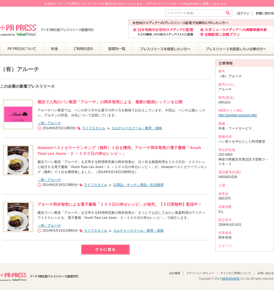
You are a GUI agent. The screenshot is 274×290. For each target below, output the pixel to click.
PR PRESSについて (22, 48)
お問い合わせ (263, 13)
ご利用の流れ (83, 48)
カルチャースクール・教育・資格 (137, 128)
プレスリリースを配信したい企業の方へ (236, 48)
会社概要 (174, 273)
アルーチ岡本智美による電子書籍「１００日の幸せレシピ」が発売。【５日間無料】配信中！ (119, 204)
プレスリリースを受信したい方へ (165, 48)
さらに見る (105, 250)
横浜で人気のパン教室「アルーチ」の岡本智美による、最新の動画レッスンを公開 (109, 102)
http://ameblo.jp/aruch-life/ (237, 115)
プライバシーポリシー (200, 273)
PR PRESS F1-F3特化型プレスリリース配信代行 (39, 276)
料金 (55, 48)
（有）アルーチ (49, 123)
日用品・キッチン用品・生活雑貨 (138, 185)
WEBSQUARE (230, 278)
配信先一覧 (117, 48)
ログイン (244, 13)
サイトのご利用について (235, 273)
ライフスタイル (93, 128)
